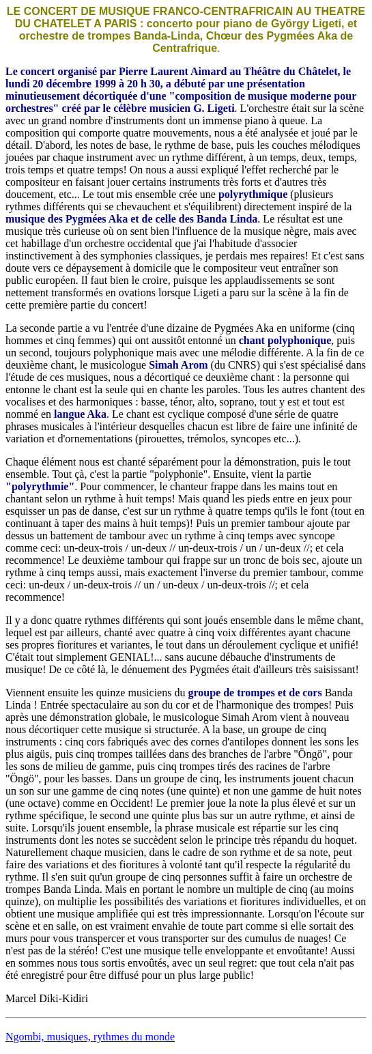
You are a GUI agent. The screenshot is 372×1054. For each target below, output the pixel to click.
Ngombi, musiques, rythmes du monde (90, 1036)
